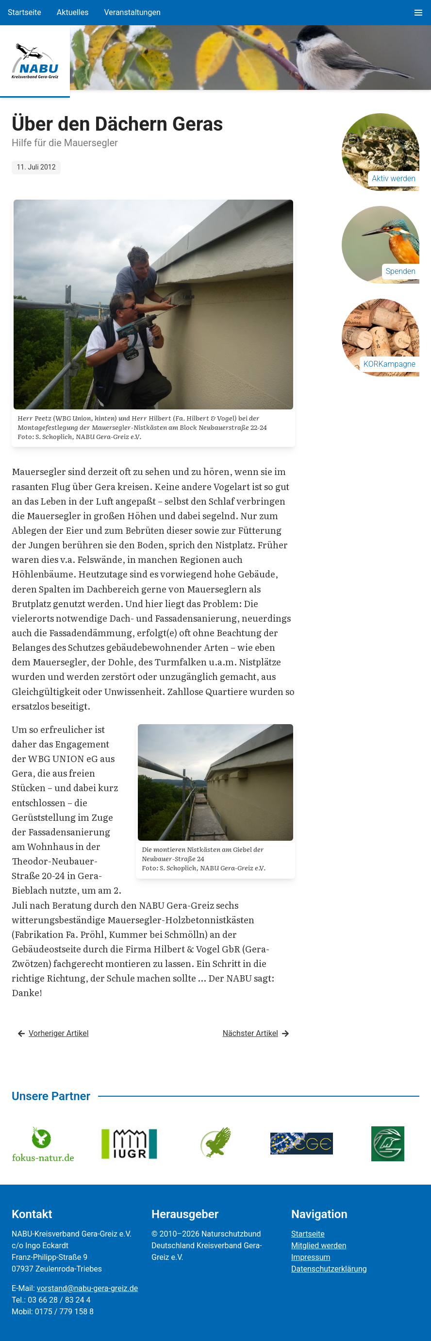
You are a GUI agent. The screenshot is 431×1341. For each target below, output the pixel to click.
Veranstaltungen (132, 12)
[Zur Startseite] (35, 60)
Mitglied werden (318, 1245)
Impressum (311, 1257)
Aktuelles (73, 12)
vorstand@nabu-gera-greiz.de (87, 1288)
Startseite (24, 12)
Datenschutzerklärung (329, 1268)
